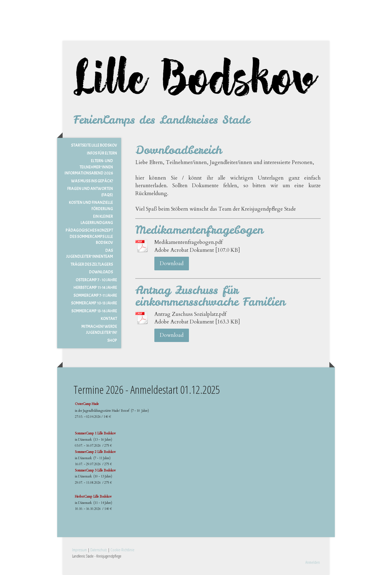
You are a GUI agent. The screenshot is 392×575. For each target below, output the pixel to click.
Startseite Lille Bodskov (94, 145)
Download (171, 263)
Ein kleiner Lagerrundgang (97, 219)
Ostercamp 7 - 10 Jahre (96, 280)
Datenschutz (98, 549)
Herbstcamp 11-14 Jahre (95, 287)
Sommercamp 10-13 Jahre (94, 303)
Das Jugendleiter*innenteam (89, 253)
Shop (112, 340)
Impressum (79, 549)
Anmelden (312, 562)
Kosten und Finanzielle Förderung (91, 205)
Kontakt (109, 318)
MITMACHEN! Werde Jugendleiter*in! (99, 329)
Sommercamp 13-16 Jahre (94, 311)
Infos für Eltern (102, 153)
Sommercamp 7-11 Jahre (95, 295)
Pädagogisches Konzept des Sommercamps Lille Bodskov (89, 236)
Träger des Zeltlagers (92, 264)
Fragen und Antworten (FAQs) (90, 192)
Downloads (101, 272)
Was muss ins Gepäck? (92, 181)
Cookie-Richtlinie (122, 549)
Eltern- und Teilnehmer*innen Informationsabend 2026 (89, 167)
